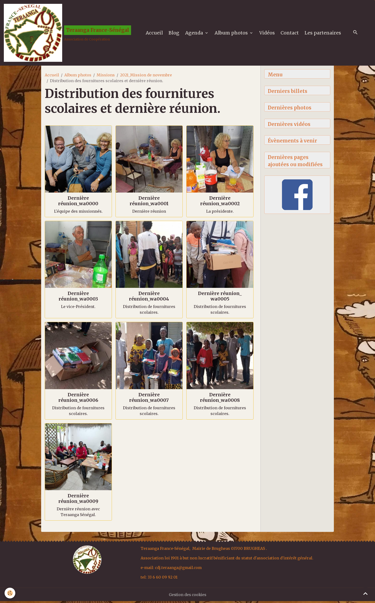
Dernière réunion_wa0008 (220, 399)
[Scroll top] (365, 593)
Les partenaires (323, 34)
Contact (290, 34)
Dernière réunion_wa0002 (220, 202)
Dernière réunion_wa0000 (78, 202)
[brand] (68, 34)
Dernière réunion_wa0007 (149, 399)
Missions (106, 76)
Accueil (155, 34)
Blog (175, 34)
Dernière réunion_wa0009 (78, 500)
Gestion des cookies (187, 596)
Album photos (232, 34)
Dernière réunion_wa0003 (78, 298)
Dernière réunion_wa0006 (78, 399)
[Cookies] (10, 593)
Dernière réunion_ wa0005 (220, 298)
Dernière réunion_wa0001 (149, 202)
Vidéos (268, 34)
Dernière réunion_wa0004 (149, 298)
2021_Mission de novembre (146, 76)
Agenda (195, 34)
